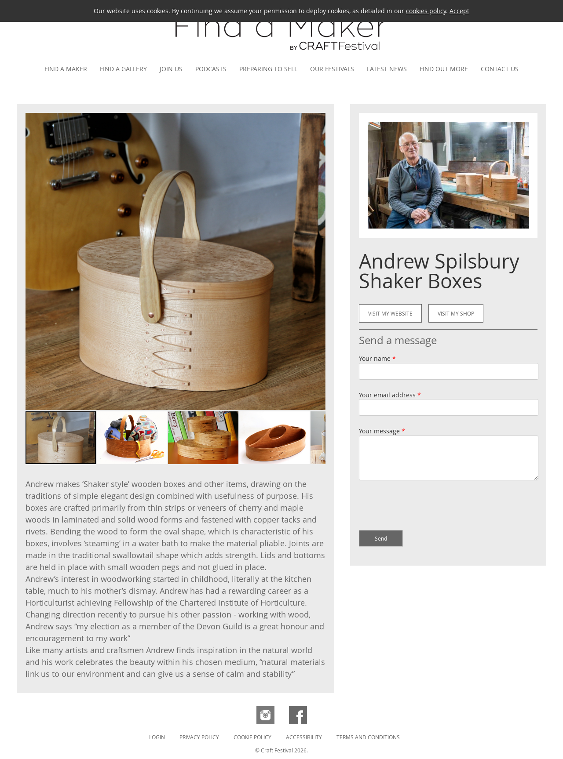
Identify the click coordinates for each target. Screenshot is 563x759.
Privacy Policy (199, 737)
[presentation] (426, 506)
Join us (171, 69)
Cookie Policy (252, 737)
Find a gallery (123, 69)
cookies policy (426, 11)
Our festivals (332, 69)
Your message (382, 431)
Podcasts (211, 69)
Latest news (387, 69)
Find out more (444, 69)
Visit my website (390, 313)
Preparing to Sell (268, 69)
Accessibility (304, 737)
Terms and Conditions (368, 737)
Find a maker (65, 69)
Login (157, 737)
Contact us (500, 69)
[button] (318, 261)
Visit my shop (456, 313)
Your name (377, 358)
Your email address (390, 395)
